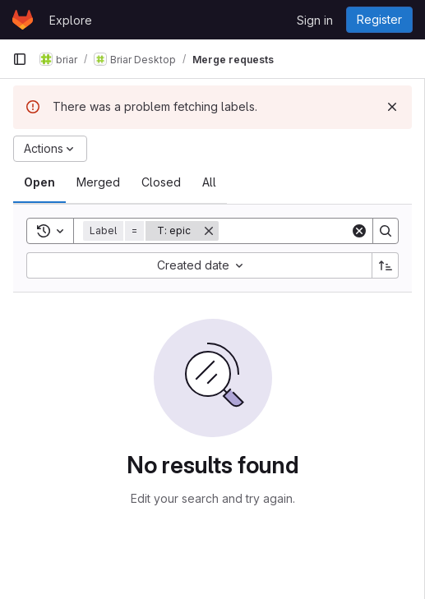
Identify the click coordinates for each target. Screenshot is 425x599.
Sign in (315, 20)
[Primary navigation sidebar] (20, 59)
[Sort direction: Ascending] (385, 265)
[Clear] (359, 231)
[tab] (39, 182)
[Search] (320, 231)
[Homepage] (22, 20)
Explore (70, 20)
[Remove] (209, 231)
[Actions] (50, 149)
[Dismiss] (392, 107)
